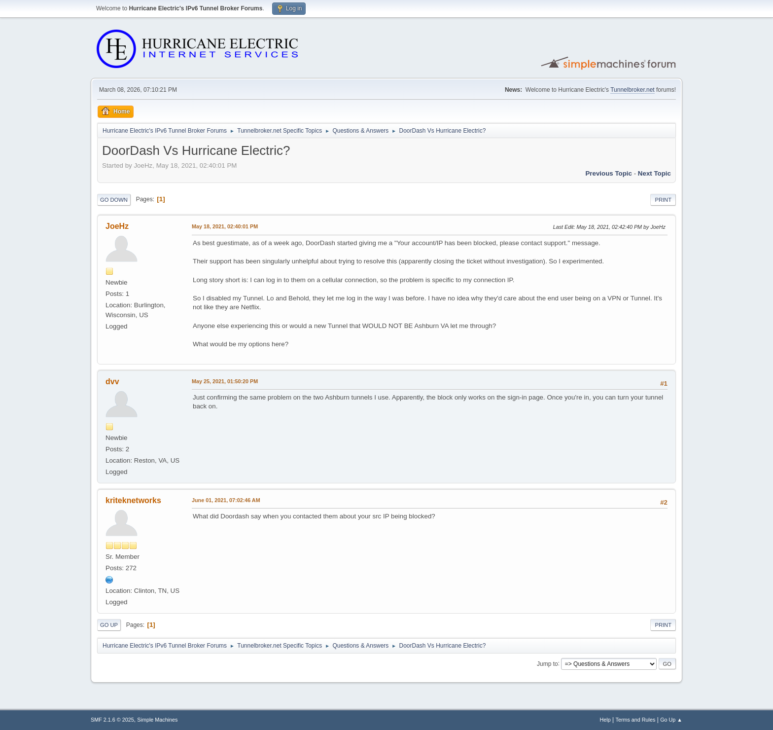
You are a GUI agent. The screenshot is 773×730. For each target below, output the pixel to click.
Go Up (109, 625)
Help (605, 720)
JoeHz (117, 226)
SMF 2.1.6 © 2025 (112, 720)
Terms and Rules (636, 720)
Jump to (547, 663)
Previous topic (608, 173)
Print (663, 200)
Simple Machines (157, 720)
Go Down (114, 200)
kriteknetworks (133, 500)
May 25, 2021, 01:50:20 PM (225, 381)
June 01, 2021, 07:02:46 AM (226, 500)
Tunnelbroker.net (632, 89)
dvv (112, 381)
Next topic (654, 173)
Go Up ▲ (671, 720)
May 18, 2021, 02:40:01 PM (225, 226)
